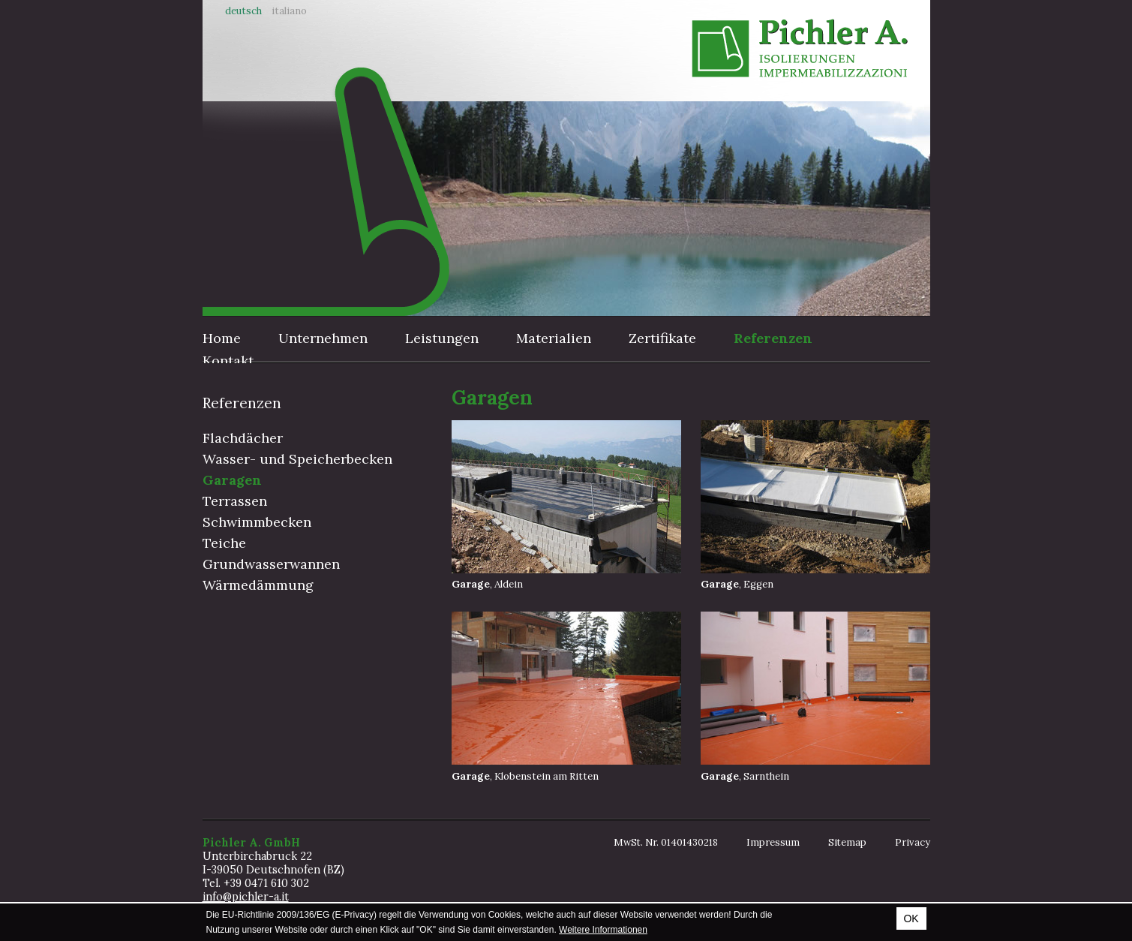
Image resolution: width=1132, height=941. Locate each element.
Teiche (224, 543)
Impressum (773, 842)
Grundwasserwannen (271, 564)
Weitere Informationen (603, 929)
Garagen (232, 480)
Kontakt (228, 360)
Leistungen (442, 338)
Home (222, 338)
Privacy (912, 842)
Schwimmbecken (257, 522)
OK (910, 918)
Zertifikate (662, 338)
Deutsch (243, 11)
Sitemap (847, 842)
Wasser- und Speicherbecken (297, 458)
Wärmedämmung (258, 585)
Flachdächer (243, 437)
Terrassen (235, 501)
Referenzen (773, 338)
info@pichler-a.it (246, 896)
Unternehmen (323, 338)
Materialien (553, 338)
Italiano (289, 11)
